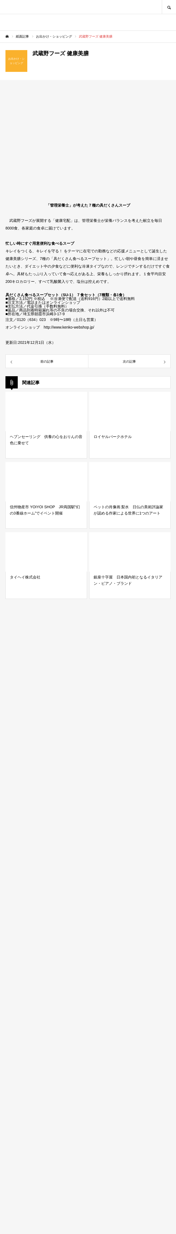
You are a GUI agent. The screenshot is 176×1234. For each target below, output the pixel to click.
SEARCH (169, 7)
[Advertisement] (88, 999)
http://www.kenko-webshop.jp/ (69, 327)
